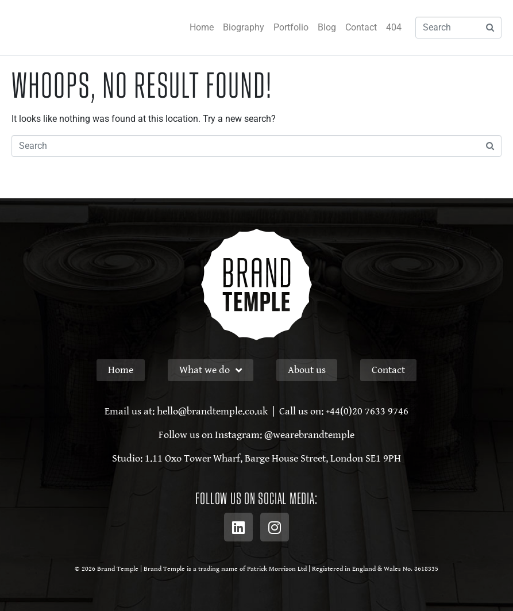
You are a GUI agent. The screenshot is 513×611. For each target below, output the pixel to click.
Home (202, 27)
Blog (327, 27)
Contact (361, 27)
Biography (243, 27)
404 (394, 27)
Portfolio (290, 27)
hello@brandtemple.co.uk (212, 411)
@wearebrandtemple (309, 435)
